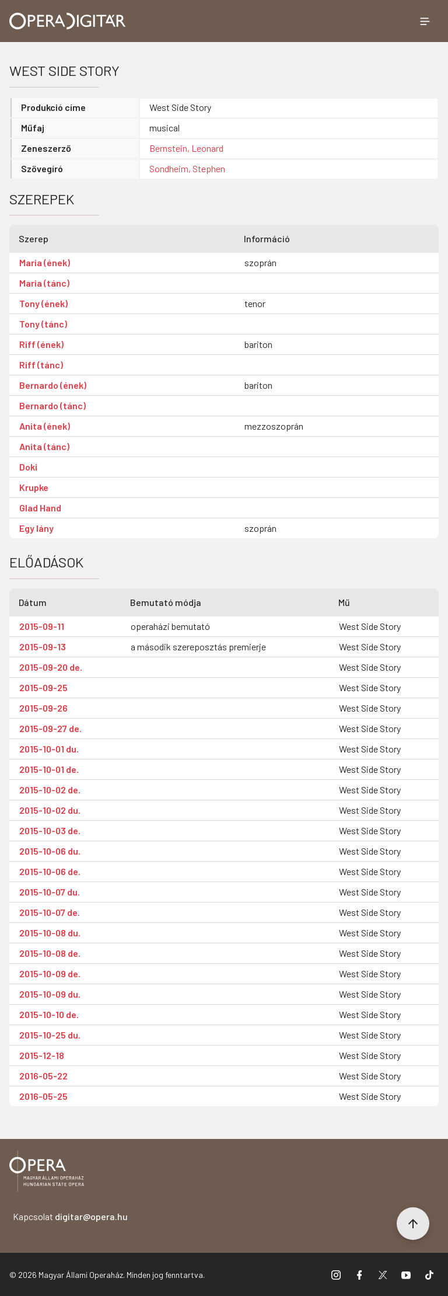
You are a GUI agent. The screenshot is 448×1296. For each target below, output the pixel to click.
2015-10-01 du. (49, 748)
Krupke (33, 487)
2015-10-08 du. (49, 932)
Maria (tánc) (44, 282)
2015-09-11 (41, 626)
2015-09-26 (43, 707)
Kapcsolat (70, 1216)
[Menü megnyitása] (425, 21)
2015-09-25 (43, 687)
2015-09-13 (42, 646)
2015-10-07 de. (49, 912)
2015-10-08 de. (49, 953)
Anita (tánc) (44, 446)
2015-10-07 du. (49, 891)
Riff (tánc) (41, 364)
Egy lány (36, 528)
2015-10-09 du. (49, 993)
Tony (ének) (43, 303)
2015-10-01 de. (49, 769)
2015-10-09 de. (49, 973)
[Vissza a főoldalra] (46, 1173)
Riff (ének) (41, 344)
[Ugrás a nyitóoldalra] (67, 21)
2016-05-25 (43, 1096)
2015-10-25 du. (49, 1034)
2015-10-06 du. (49, 850)
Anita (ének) (44, 425)
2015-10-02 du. (49, 810)
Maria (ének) (44, 262)
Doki (28, 466)
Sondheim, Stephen (187, 168)
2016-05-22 (43, 1075)
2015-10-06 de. (49, 871)
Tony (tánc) (43, 323)
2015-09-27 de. (50, 728)
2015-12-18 (41, 1055)
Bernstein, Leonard (186, 148)
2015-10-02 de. (49, 789)
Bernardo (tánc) (52, 405)
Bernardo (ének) (52, 385)
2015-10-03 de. (49, 830)
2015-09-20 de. (50, 667)
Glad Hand (40, 507)
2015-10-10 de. (49, 1014)
